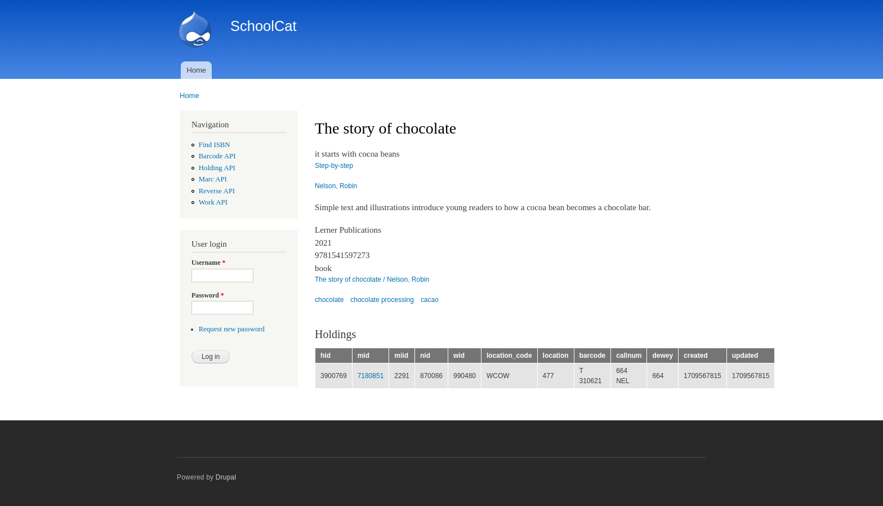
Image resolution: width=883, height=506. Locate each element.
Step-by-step (334, 166)
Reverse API (217, 191)
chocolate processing (382, 300)
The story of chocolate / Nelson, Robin (372, 279)
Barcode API (217, 156)
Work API (213, 202)
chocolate (329, 300)
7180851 (371, 376)
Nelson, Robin (336, 186)
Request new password (232, 329)
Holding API (217, 168)
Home (196, 70)
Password (207, 295)
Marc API (213, 179)
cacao (430, 300)
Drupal (226, 477)
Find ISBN (214, 145)
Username (208, 263)
